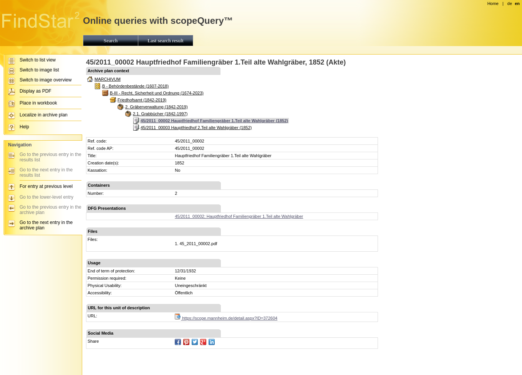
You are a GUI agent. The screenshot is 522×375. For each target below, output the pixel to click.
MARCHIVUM (107, 79)
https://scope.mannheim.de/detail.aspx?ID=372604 (226, 318)
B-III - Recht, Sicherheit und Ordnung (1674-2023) (157, 93)
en (517, 3)
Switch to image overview (45, 80)
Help (24, 126)
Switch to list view (38, 60)
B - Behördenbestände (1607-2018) (135, 86)
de (509, 3)
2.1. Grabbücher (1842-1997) (160, 113)
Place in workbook (38, 103)
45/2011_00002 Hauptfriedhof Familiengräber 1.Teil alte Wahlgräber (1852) (214, 120)
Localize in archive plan (44, 115)
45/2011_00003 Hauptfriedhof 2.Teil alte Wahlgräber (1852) (196, 127)
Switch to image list (39, 70)
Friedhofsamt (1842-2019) (142, 100)
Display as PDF (35, 91)
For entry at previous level (46, 186)
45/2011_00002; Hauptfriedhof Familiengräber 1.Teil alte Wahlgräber (239, 216)
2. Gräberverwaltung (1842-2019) (156, 107)
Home (493, 3)
